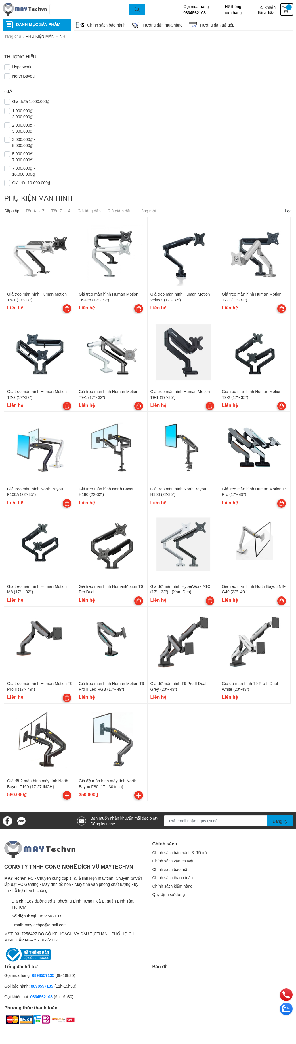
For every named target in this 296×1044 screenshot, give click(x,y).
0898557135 (43, 975)
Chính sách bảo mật (170, 869)
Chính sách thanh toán (172, 877)
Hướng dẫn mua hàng (163, 24)
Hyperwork (21, 66)
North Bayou (23, 75)
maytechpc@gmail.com (46, 924)
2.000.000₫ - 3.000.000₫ (23, 127)
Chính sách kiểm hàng (172, 885)
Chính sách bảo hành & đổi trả (179, 852)
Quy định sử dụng (168, 894)
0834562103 (194, 12)
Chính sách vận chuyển (173, 860)
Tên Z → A (61, 210)
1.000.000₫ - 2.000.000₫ (23, 113)
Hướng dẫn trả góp (217, 24)
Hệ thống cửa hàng (233, 9)
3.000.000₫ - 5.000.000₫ (23, 142)
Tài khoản (267, 7)
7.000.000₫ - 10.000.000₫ (23, 171)
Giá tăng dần (89, 210)
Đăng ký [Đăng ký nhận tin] (280, 821)
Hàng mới (147, 210)
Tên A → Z (35, 210)
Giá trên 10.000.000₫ (31, 182)
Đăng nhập (266, 12)
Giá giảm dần (120, 210)
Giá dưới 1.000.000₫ (30, 101)
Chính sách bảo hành (106, 24)
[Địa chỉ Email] (228, 820)
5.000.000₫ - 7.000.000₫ (23, 156)
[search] (137, 9)
